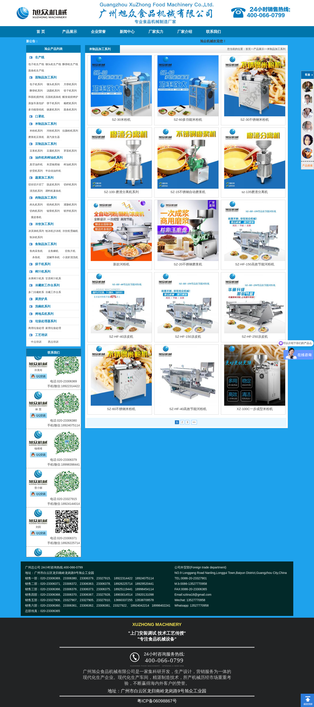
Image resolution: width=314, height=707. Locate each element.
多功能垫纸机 (36, 109)
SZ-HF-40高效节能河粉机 (188, 409)
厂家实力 (155, 32)
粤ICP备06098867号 (157, 701)
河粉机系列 (53, 130)
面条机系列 (70, 109)
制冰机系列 (36, 237)
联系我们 (213, 32)
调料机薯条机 (53, 190)
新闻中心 (127, 32)
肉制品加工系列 (45, 197)
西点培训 (53, 341)
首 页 (40, 32)
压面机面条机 (53, 96)
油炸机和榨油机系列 (49, 157)
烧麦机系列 (53, 109)
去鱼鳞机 (53, 251)
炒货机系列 (36, 170)
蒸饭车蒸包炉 (36, 103)
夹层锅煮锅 (53, 164)
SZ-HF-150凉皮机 (188, 336)
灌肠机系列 (70, 204)
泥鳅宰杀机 (53, 257)
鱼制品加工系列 (45, 244)
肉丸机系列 (36, 204)
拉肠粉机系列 (70, 130)
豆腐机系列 (53, 150)
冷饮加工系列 (44, 224)
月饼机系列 (70, 84)
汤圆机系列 (53, 90)
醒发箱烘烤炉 (70, 96)
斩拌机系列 (70, 210)
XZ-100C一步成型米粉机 (255, 409)
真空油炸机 (36, 164)
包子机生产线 (36, 64)
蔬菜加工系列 (44, 177)
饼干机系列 (53, 103)
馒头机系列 (53, 84)
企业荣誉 (98, 32)
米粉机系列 (36, 130)
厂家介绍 (184, 32)
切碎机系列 (70, 184)
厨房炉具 (41, 299)
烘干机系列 (42, 264)
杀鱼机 (36, 257)
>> (194, 422)
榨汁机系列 (42, 271)
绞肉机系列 (53, 204)
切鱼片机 (70, 251)
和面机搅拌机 (36, 96)
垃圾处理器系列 (45, 321)
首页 (248, 49)
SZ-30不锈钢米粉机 (255, 119)
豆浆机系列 (36, 150)
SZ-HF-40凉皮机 (121, 336)
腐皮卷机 (36, 217)
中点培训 (36, 341)
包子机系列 (36, 84)
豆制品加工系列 (45, 144)
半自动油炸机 (53, 170)
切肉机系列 (36, 210)
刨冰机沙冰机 (53, 230)
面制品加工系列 (45, 77)
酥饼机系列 (36, 90)
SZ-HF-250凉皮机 (255, 336)
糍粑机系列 (70, 103)
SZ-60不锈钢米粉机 (121, 409)
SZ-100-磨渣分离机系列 (121, 192)
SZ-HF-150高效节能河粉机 (254, 264)
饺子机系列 (70, 90)
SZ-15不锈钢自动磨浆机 (188, 192)
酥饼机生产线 (70, 64)
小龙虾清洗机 (70, 257)
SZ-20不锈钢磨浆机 (188, 264)
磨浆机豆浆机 (36, 137)
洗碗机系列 (42, 306)
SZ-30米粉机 (121, 119)
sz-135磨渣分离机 (255, 192)
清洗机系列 (36, 190)
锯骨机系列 (53, 210)
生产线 (39, 57)
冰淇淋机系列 (36, 230)
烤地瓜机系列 (44, 313)
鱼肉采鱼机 (36, 251)
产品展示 (69, 32)
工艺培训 (41, 335)
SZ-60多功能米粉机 (188, 119)
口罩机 (39, 116)
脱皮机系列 (53, 184)
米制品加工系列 (45, 123)
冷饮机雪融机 (70, 230)
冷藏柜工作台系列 (47, 285)
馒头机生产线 (53, 64)
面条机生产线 (36, 70)
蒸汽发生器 (53, 137)
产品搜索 (307, 165)
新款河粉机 (121, 264)
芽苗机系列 (70, 150)
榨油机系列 (70, 164)
